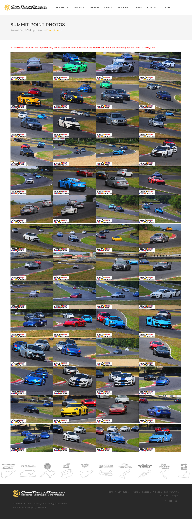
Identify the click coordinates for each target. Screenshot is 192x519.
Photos (145, 491)
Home (110, 491)
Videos (156, 491)
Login (166, 7)
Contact (164, 495)
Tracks (134, 491)
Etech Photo (54, 30)
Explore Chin (170, 491)
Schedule (122, 491)
